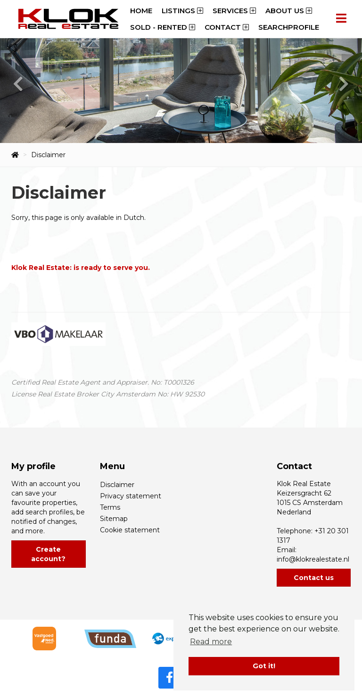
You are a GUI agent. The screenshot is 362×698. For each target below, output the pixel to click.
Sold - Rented (162, 27)
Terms (110, 507)
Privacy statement (130, 496)
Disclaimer (117, 484)
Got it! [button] (264, 666)
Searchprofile (288, 27)
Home (141, 10)
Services (234, 10)
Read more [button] (211, 641)
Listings (182, 10)
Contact (227, 27)
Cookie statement (130, 530)
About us (288, 10)
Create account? (48, 554)
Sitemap (114, 518)
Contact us (314, 577)
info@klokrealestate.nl (313, 559)
